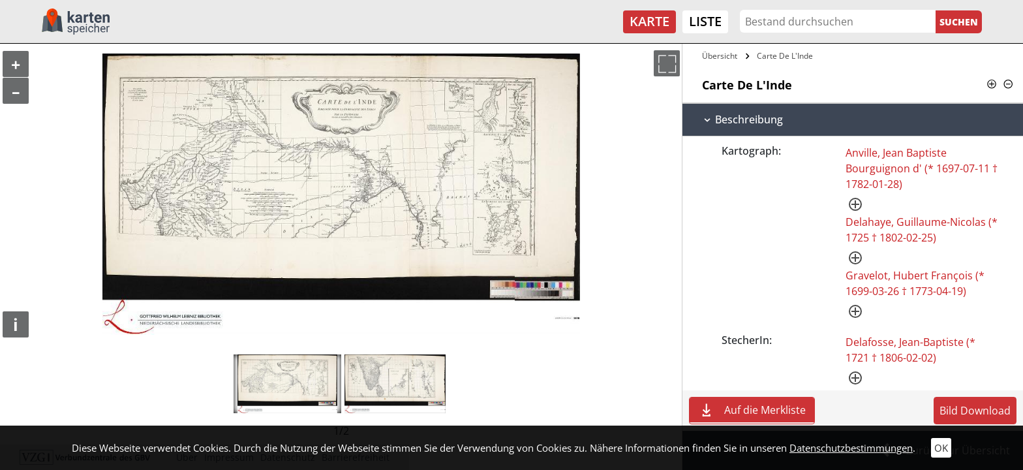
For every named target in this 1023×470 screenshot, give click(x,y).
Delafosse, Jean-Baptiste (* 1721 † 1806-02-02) (910, 350)
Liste (705, 21)
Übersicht (719, 55)
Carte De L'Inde (785, 55)
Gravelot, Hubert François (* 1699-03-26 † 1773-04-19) (915, 283)
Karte (649, 21)
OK (941, 447)
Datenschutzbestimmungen (851, 447)
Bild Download (975, 410)
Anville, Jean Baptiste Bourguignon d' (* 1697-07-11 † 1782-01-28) (922, 168)
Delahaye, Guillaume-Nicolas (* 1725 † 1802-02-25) (922, 230)
